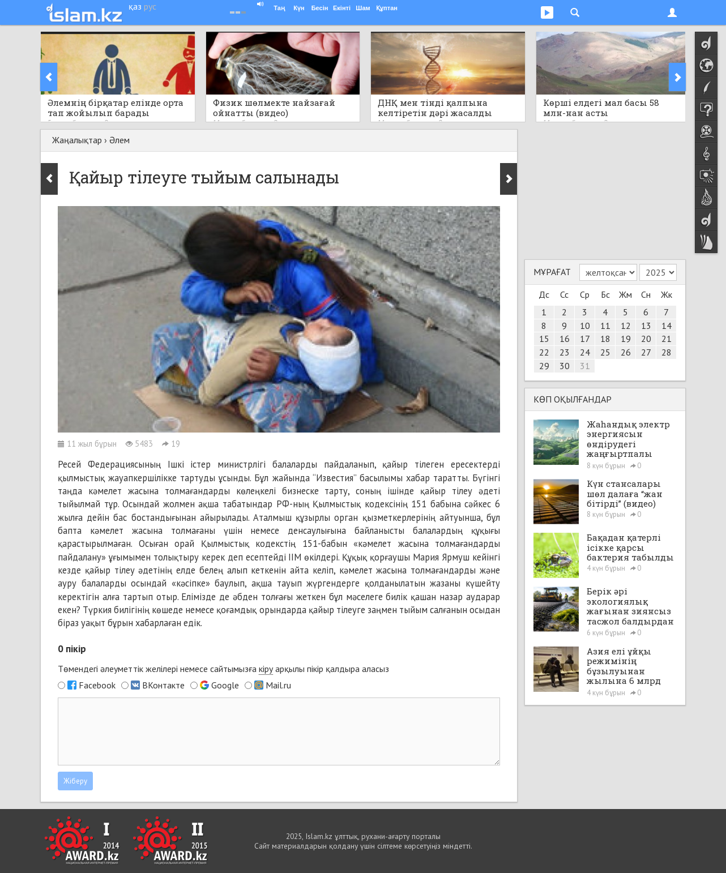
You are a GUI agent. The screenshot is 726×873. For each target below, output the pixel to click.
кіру (266, 668)
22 (544, 352)
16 (565, 338)
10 (585, 325)
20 (646, 338)
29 (544, 365)
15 (544, 338)
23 (565, 352)
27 (646, 352)
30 (565, 365)
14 (666, 325)
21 (666, 338)
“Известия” (334, 478)
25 (605, 352)
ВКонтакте (163, 685)
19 (626, 338)
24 (585, 352)
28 (666, 352)
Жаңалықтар (77, 140)
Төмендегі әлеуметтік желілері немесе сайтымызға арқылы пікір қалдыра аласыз (223, 669)
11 (605, 325)
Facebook (97, 685)
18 (605, 338)
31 (585, 365)
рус (150, 6)
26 (626, 352)
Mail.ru (278, 685)
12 (626, 325)
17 (585, 338)
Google (225, 685)
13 (646, 325)
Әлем (119, 140)
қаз (135, 6)
